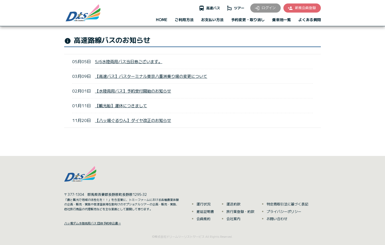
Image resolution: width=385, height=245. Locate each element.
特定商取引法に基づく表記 (287, 203)
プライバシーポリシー (284, 211)
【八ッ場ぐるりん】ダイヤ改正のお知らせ (133, 120)
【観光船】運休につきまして (121, 105)
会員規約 (203, 218)
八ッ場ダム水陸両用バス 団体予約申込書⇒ (92, 223)
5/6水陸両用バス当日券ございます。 (128, 61)
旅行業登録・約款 (240, 211)
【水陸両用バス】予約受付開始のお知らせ (133, 91)
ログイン (265, 8)
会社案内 (233, 218)
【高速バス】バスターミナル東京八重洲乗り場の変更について (151, 76)
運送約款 (233, 203)
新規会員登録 (301, 8)
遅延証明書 (205, 211)
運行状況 (203, 203)
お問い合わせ (277, 218)
